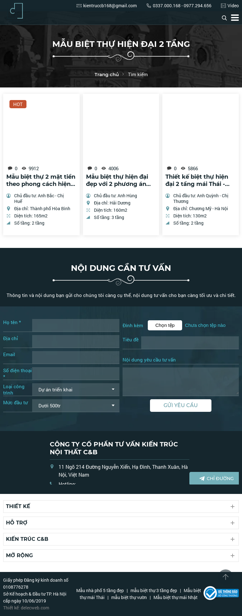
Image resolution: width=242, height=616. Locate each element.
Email (9, 354)
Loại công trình (14, 389)
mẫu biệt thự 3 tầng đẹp (153, 590)
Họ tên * (12, 322)
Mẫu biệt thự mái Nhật (175, 597)
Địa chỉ (10, 338)
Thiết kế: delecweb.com (26, 608)
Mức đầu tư (15, 402)
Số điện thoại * (17, 373)
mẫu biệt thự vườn (129, 597)
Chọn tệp (165, 325)
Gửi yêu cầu (181, 405)
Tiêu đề (131, 339)
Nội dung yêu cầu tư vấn (149, 360)
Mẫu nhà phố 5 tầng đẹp (100, 590)
